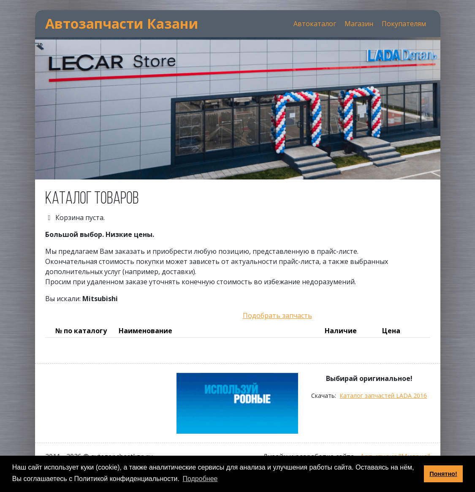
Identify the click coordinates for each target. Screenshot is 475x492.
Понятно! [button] (443, 473)
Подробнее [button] (199, 478)
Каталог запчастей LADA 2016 (383, 395)
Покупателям (404, 23)
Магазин (359, 23)
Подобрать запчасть (277, 315)
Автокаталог (314, 23)
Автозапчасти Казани (121, 23)
